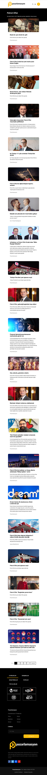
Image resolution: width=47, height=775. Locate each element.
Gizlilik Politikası (19, 772)
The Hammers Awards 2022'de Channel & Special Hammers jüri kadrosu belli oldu (23, 646)
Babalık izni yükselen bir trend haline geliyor (23, 214)
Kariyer (9, 722)
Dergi (9, 716)
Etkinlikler (10, 719)
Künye (18, 716)
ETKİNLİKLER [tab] (12, 675)
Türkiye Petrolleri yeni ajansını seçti (21, 277)
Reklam (18, 719)
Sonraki (33, 663)
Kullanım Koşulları (28, 772)
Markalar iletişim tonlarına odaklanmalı (22, 403)
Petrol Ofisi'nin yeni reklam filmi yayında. (18, 96)
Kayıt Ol (31, 736)
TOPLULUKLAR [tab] (13, 684)
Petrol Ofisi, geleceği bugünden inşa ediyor (23, 304)
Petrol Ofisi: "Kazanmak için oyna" (20, 619)
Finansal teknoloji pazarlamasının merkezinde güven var (20, 335)
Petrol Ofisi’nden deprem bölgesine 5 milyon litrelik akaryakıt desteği (21, 536)
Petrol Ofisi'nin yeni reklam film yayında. (18, 37)
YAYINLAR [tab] (25, 680)
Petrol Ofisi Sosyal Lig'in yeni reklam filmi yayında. (20, 621)
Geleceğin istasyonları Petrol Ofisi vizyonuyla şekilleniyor (20, 121)
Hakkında (19, 713)
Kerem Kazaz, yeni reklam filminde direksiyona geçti (20, 92)
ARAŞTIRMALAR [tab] (13, 680)
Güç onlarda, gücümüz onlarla (19, 373)
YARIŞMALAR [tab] (25, 675)
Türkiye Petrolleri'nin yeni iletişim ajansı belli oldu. (20, 280)
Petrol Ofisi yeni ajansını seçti (19, 565)
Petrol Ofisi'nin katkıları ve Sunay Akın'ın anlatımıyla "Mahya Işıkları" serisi (22, 471)
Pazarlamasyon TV (12, 713)
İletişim (18, 722)
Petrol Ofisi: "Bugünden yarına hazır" (21, 592)
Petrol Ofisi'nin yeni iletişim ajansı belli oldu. (19, 568)
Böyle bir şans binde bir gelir (18, 35)
